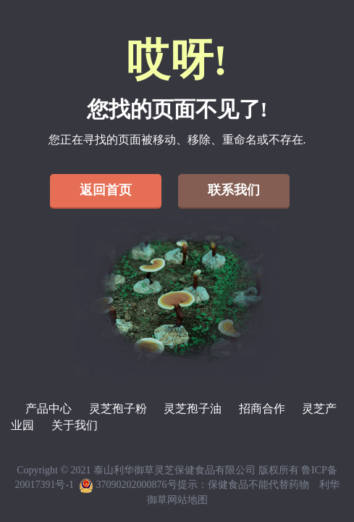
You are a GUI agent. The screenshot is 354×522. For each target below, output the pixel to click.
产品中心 (48, 408)
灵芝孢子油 (193, 408)
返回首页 (106, 190)
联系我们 (234, 190)
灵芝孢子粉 (118, 408)
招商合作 (262, 408)
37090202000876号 (128, 484)
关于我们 (74, 425)
